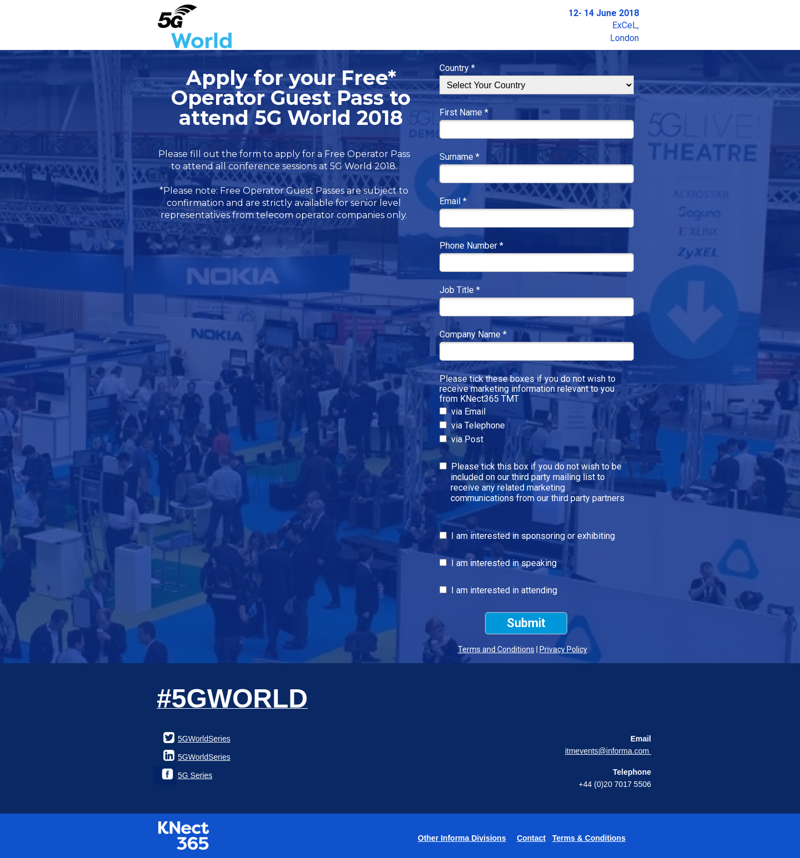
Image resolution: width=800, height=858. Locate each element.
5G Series (195, 775)
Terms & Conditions (589, 838)
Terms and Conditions (496, 649)
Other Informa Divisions (462, 838)
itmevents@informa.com (608, 750)
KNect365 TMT (489, 398)
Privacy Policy (563, 649)
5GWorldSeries (204, 757)
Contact (531, 838)
